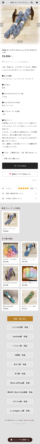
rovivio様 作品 (20, 336)
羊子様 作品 (20, 374)
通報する (35, 180)
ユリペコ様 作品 (20, 401)
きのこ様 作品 (20, 364)
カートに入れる (20, 166)
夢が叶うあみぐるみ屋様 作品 (20, 392)
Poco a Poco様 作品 (20, 383)
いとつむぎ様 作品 (20, 327)
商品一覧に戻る (20, 319)
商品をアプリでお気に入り (20, 174)
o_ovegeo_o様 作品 (20, 411)
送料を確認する (24, 62)
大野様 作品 (20, 355)
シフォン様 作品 (20, 346)
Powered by (20, 423)
